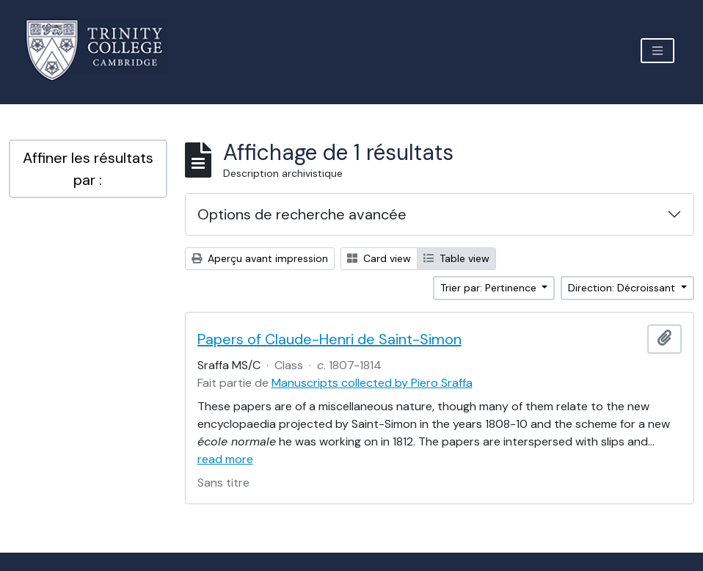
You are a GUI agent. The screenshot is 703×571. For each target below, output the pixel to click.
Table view (456, 258)
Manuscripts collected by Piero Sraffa (372, 382)
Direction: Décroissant (623, 287)
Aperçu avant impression (260, 258)
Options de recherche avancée (302, 214)
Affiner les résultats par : (88, 168)
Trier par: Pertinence (489, 287)
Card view (379, 258)
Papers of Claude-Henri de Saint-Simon (329, 339)
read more (225, 459)
